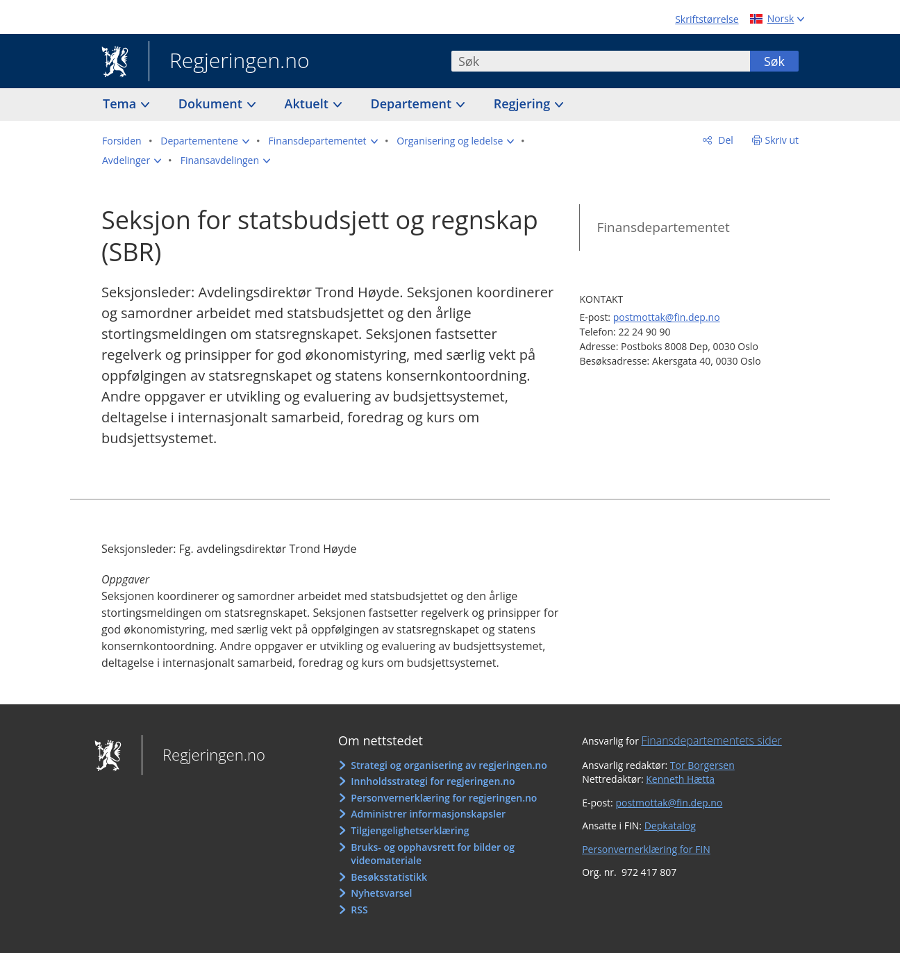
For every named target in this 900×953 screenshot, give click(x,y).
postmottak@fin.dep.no (666, 317)
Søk (774, 61)
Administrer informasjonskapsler (428, 813)
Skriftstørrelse (706, 19)
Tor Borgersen (702, 765)
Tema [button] (121, 103)
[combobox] (600, 61)
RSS (359, 909)
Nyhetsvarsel (381, 893)
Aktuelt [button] (308, 103)
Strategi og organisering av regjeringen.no (449, 765)
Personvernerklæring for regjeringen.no (444, 797)
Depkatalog (670, 825)
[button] (204, 141)
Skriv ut (782, 140)
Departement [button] (413, 103)
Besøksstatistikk (389, 877)
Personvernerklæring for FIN (646, 849)
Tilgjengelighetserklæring (410, 830)
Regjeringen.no (229, 62)
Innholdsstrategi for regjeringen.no (433, 781)
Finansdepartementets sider (712, 740)
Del (724, 140)
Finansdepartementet (663, 227)
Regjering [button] (523, 103)
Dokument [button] (212, 103)
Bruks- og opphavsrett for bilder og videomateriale (433, 854)
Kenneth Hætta (680, 779)
